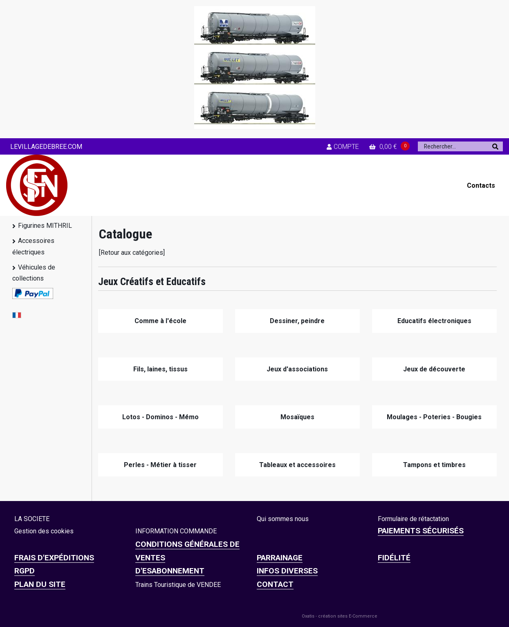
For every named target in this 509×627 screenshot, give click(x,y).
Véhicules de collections (33, 272)
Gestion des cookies (44, 531)
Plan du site (39, 584)
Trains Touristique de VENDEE (178, 585)
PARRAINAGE (280, 557)
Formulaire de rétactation (413, 519)
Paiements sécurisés (421, 530)
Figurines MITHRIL (45, 225)
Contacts (481, 185)
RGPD (24, 570)
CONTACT (275, 584)
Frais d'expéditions (54, 557)
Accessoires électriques (33, 246)
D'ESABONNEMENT (169, 570)
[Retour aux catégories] (132, 252)
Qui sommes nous (283, 519)
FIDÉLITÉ (394, 557)
